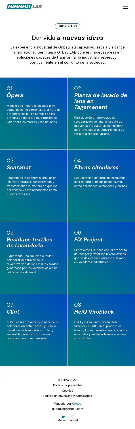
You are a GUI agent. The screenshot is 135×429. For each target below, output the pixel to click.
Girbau (76, 403)
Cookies (67, 390)
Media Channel (67, 420)
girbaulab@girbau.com (67, 409)
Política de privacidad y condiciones (67, 396)
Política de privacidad (67, 385)
